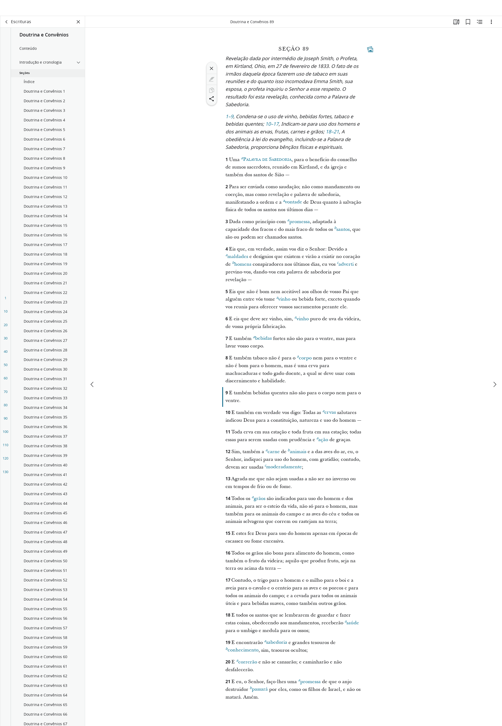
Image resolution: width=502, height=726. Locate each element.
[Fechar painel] (78, 25)
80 (5, 408)
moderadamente (283, 470)
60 (5, 381)
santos (342, 232)
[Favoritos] (468, 25)
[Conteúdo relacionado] (479, 25)
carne (272, 455)
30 (5, 341)
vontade (292, 205)
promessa (298, 225)
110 (5, 448)
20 (5, 328)
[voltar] (6, 25)
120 (5, 462)
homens (241, 267)
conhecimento (241, 653)
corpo (304, 361)
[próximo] (494, 368)
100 (5, 435)
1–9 (229, 121)
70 (5, 395)
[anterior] (92, 368)
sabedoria (275, 645)
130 (5, 475)
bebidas (262, 341)
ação (322, 443)
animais (297, 455)
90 (5, 422)
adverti (345, 267)
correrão (246, 665)
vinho (283, 302)
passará (259, 692)
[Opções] (491, 25)
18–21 (332, 136)
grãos (258, 502)
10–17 (272, 128)
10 (5, 315)
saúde (352, 626)
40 (5, 355)
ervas (329, 415)
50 (5, 368)
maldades (236, 260)
